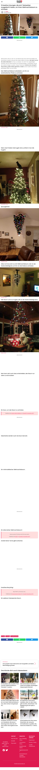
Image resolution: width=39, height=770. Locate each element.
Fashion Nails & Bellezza (16, 413)
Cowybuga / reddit (4, 261)
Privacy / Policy (32, 742)
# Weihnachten (14, 636)
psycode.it (13, 743)
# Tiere (3, 636)
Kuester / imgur (3, 352)
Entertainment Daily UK (17, 594)
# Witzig (8, 636)
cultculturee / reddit (4, 127)
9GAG (16, 536)
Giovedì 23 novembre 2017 (24, 536)
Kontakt (13, 741)
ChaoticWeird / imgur (4, 204)
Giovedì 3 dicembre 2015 (28, 594)
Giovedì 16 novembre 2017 (28, 413)
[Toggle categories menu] (2, 1)
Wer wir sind (14, 738)
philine (7, 11)
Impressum (32, 740)
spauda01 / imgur (4, 297)
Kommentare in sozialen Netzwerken (23, 755)
